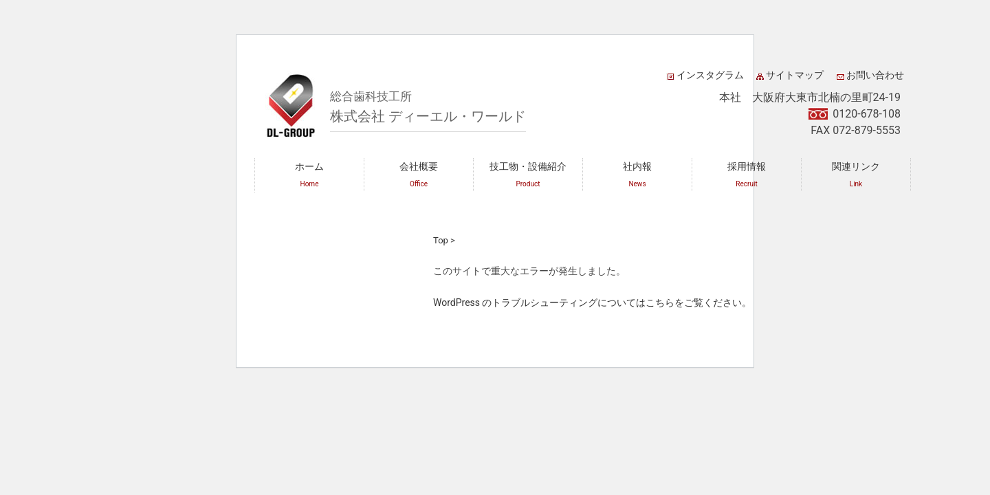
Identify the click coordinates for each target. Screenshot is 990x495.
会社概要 (418, 174)
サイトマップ (795, 74)
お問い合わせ (875, 74)
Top (440, 240)
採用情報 (746, 174)
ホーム (309, 174)
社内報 (637, 174)
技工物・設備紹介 (528, 174)
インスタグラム (710, 74)
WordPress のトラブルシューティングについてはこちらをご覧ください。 (592, 302)
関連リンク (856, 174)
